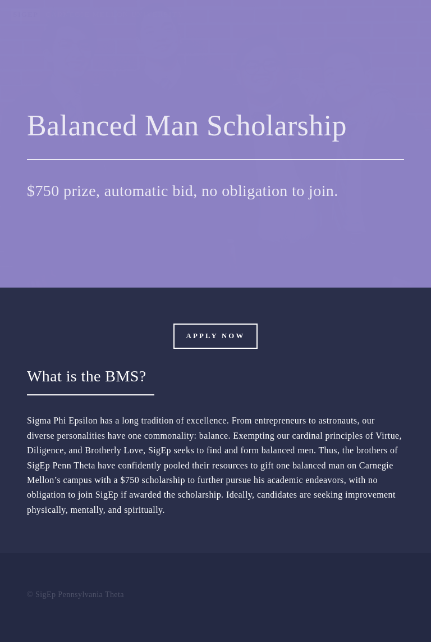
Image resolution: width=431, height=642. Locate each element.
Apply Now (215, 336)
